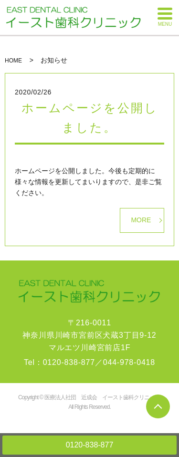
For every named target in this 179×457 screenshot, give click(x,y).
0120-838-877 (90, 445)
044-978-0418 (129, 362)
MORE (141, 220)
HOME (13, 60)
